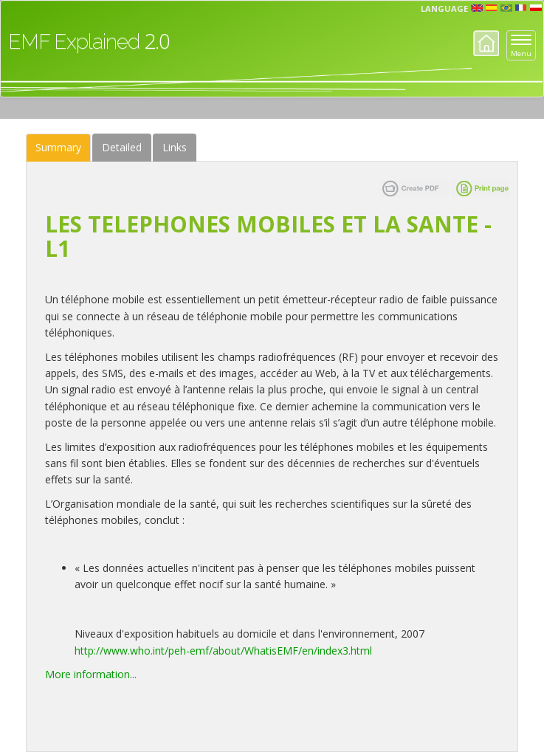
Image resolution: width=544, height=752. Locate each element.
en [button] (477, 8)
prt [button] (506, 8)
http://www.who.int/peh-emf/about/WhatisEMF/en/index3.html (223, 651)
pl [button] (536, 8)
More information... (91, 674)
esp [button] (491, 8)
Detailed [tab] (122, 147)
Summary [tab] (58, 147)
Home (486, 43)
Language (444, 8)
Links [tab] (174, 147)
